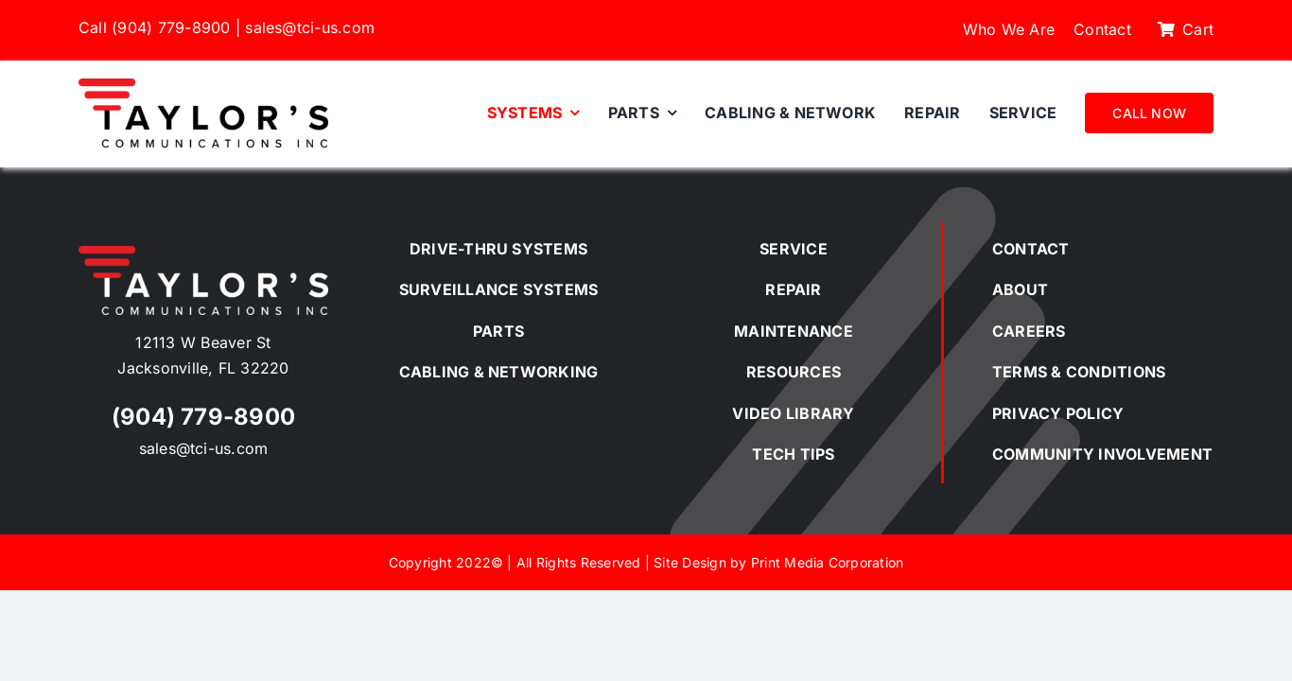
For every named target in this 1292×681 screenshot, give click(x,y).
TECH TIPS (793, 454)
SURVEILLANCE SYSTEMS (499, 289)
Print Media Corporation (827, 562)
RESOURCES (793, 371)
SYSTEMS (549, 248)
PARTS (498, 331)
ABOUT (1020, 289)
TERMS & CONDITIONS (1078, 371)
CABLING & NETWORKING (499, 371)
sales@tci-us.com (310, 27)
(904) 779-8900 (171, 27)
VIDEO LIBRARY (793, 413)
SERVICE (793, 248)
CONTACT (1031, 248)
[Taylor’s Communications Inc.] (203, 86)
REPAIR (793, 289)
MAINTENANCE (793, 331)
